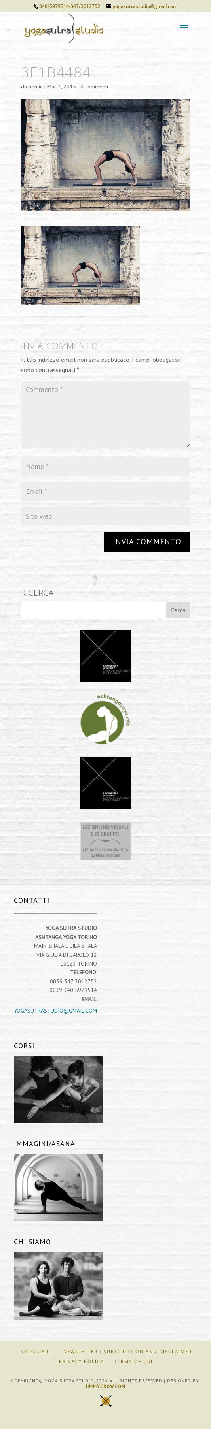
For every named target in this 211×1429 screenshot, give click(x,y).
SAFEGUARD (37, 1351)
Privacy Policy (81, 1361)
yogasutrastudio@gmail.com (55, 1010)
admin (36, 86)
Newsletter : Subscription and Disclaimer (127, 1351)
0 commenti (94, 86)
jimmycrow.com (105, 1386)
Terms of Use (134, 1361)
